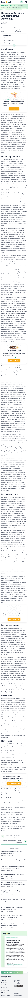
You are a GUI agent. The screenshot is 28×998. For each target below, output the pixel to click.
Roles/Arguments (9, 43)
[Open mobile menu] (26, 2)
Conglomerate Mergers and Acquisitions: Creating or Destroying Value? (12, 916)
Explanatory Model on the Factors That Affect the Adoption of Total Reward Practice (13, 900)
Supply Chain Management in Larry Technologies (10, 891)
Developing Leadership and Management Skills (13, 860)
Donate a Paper (5, 995)
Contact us (4, 987)
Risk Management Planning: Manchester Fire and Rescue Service (13, 875)
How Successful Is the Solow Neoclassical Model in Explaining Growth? (12, 924)
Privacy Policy (5, 990)
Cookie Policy (5, 985)
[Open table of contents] (14, 45)
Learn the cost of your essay (12, 972)
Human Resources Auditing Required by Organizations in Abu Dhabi (12, 908)
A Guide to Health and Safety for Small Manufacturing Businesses (11, 852)
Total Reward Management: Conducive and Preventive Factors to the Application (12, 867)
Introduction (7, 38)
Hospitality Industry (9, 40)
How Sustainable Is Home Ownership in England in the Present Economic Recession (13, 883)
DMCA (3, 992)
